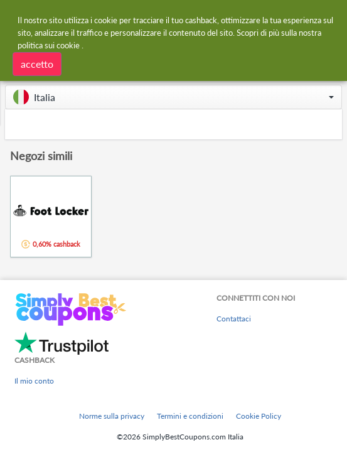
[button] (173, 97)
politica (30, 45)
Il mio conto (34, 380)
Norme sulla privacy (111, 416)
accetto (37, 64)
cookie (68, 45)
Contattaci (233, 318)
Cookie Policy (258, 416)
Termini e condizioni (190, 416)
